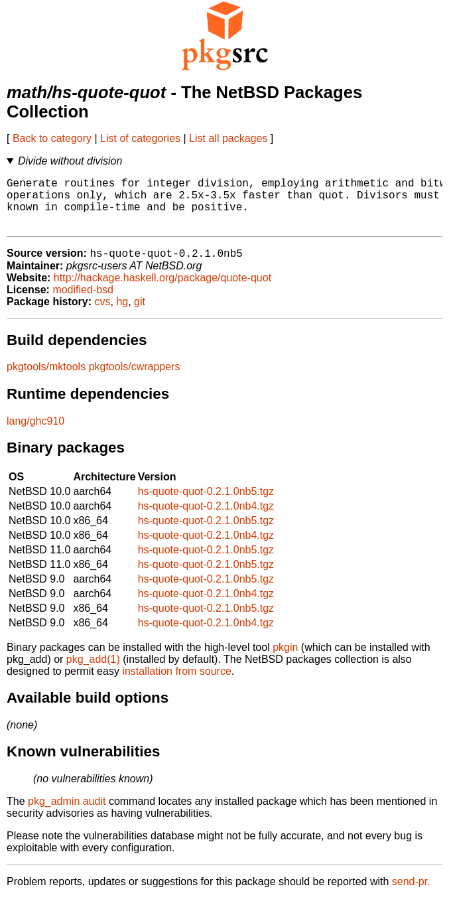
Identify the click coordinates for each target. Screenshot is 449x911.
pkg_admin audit (66, 813)
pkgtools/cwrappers (134, 379)
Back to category (52, 138)
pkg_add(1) (93, 671)
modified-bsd (82, 302)
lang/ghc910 (35, 433)
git (139, 314)
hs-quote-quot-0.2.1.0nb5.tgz (206, 504)
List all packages (228, 138)
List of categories (140, 138)
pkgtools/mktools (46, 379)
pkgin (285, 660)
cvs (103, 314)
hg (122, 314)
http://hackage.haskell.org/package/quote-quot (162, 290)
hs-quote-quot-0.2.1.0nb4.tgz (206, 518)
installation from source (176, 683)
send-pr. (411, 894)
